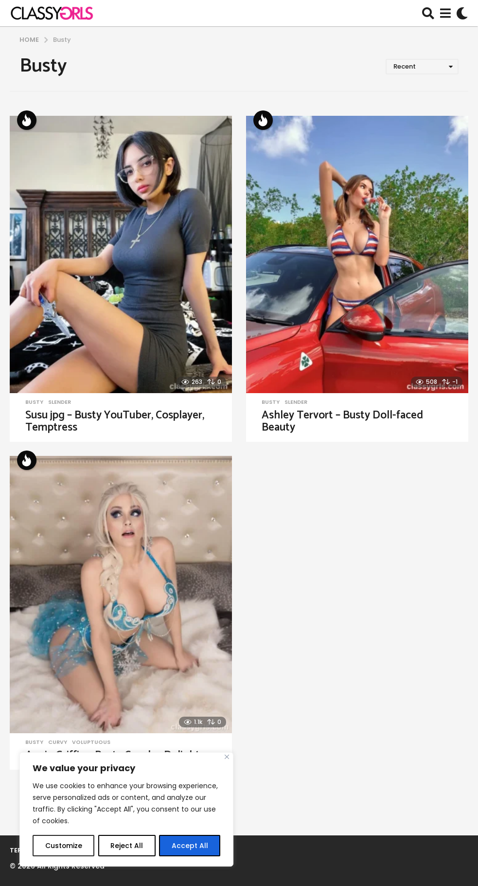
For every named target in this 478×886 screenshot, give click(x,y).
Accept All (190, 845)
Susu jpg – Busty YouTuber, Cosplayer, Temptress (114, 421)
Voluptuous (91, 742)
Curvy (57, 742)
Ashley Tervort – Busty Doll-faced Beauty (342, 421)
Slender (59, 402)
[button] (428, 13)
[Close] (227, 757)
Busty (34, 402)
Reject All (126, 845)
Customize (63, 845)
